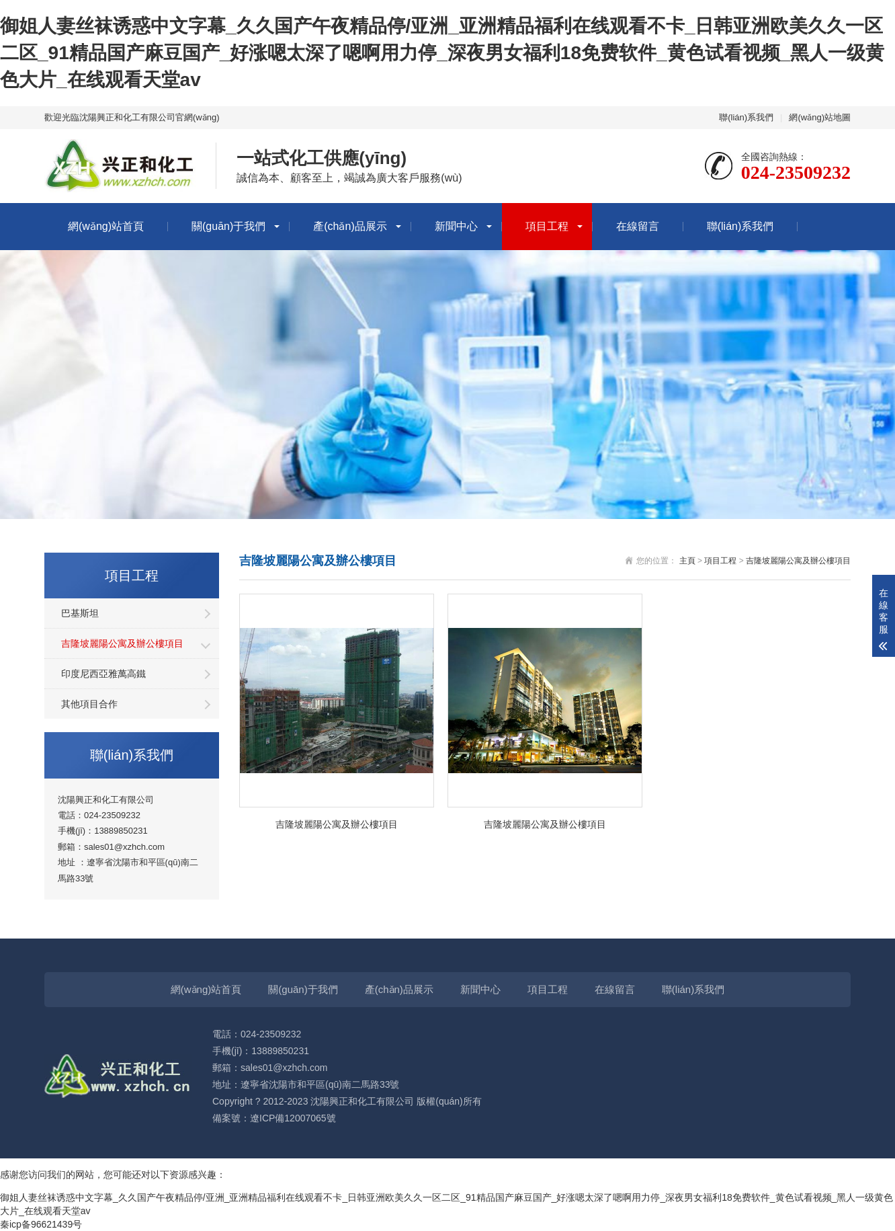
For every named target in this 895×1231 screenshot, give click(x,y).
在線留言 (637, 226)
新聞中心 (456, 226)
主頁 (687, 560)
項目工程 (546, 226)
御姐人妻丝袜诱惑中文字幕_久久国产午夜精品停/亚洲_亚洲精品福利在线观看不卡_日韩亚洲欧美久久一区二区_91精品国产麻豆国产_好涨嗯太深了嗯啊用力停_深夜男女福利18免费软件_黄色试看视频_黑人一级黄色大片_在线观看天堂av (442, 52)
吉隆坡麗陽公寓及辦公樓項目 (122, 643)
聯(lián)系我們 (746, 117)
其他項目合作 (89, 704)
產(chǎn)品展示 (349, 226)
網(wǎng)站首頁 (106, 226)
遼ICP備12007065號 (293, 1118)
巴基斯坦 (80, 613)
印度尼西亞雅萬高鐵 (103, 673)
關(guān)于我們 (228, 226)
